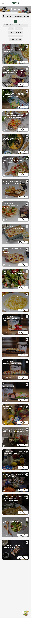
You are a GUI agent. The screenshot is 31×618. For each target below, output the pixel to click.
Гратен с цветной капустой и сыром (14, 229)
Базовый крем (8, 386)
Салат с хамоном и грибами (13, 431)
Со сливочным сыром (15, 39)
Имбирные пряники (10, 453)
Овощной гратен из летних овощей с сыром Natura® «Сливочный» (13, 117)
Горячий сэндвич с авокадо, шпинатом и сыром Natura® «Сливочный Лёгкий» (13, 94)
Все (15, 21)
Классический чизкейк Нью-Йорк (13, 319)
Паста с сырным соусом (12, 296)
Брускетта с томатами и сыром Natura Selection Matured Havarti (12, 545)
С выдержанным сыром (15, 36)
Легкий (11, 28)
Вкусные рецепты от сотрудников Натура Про (14, 25)
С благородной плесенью (15, 32)
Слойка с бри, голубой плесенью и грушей (11, 499)
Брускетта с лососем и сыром (11, 206)
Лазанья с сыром (9, 476)
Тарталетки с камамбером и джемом (13, 251)
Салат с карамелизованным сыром (13, 274)
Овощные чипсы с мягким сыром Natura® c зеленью (13, 71)
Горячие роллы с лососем (12, 341)
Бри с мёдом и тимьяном (12, 183)
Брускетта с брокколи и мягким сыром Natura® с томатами (12, 49)
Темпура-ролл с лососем (12, 363)
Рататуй (6, 408)
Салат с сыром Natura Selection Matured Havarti (12, 522)
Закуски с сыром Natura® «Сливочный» (12, 161)
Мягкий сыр (19, 28)
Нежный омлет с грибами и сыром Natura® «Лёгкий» (13, 139)
